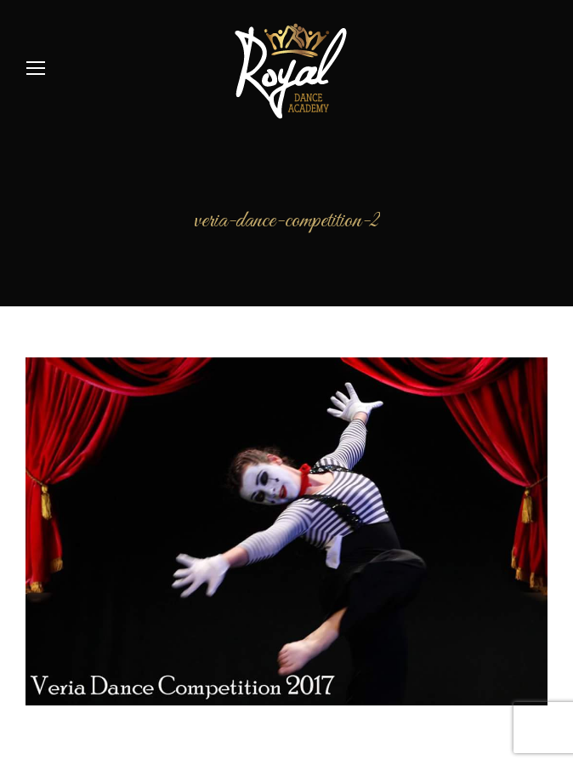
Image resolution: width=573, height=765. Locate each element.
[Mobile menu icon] (36, 68)
